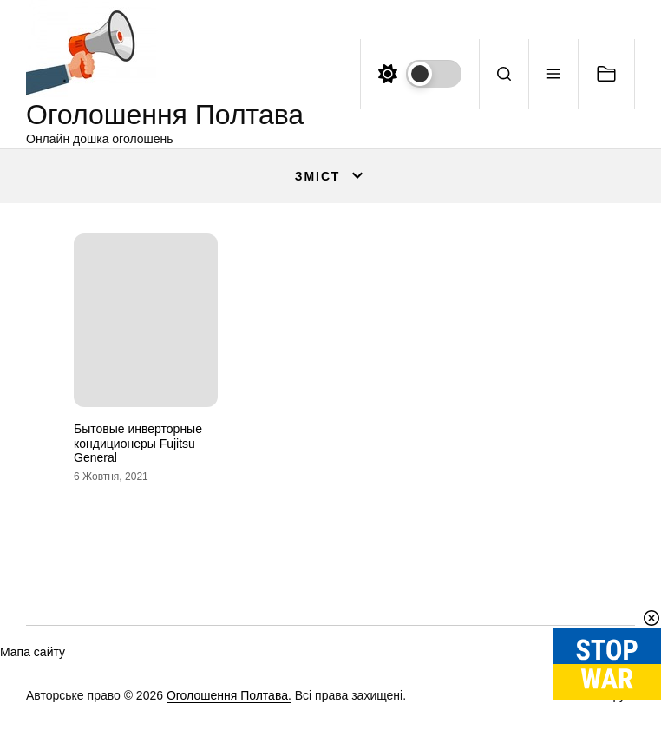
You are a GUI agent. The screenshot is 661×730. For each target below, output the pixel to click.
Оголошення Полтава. (229, 695)
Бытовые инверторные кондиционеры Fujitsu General (138, 443)
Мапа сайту (32, 652)
